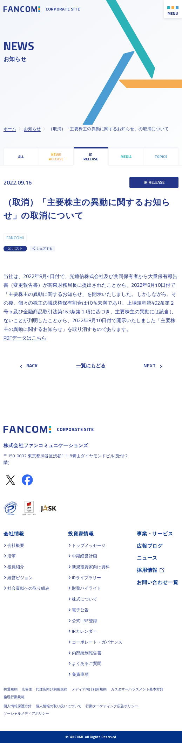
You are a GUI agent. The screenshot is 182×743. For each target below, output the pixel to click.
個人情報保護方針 (18, 706)
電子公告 (80, 610)
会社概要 (15, 545)
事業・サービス (155, 533)
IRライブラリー (86, 578)
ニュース (147, 557)
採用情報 (147, 570)
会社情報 (14, 533)
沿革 (11, 556)
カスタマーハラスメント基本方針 (137, 689)
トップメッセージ (89, 545)
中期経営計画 (84, 556)
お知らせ (32, 128)
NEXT (152, 365)
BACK (29, 365)
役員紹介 (15, 567)
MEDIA (126, 156)
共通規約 (11, 689)
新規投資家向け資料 (91, 567)
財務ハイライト (86, 588)
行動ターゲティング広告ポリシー (112, 706)
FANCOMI (15, 237)
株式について (84, 599)
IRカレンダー (84, 631)
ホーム (10, 128)
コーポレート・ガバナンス (97, 642)
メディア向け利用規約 (89, 689)
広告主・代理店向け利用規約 (44, 689)
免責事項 (80, 674)
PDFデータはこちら (25, 337)
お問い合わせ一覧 (157, 582)
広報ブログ (150, 545)
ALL (21, 156)
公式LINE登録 (84, 621)
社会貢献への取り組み (28, 588)
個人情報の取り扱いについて (58, 706)
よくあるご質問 (86, 663)
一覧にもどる (91, 365)
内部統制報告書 (86, 653)
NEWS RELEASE (56, 157)
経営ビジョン (20, 578)
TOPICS (161, 156)
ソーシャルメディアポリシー (26, 713)
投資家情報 (81, 533)
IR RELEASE (90, 157)
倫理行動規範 (14, 697)
